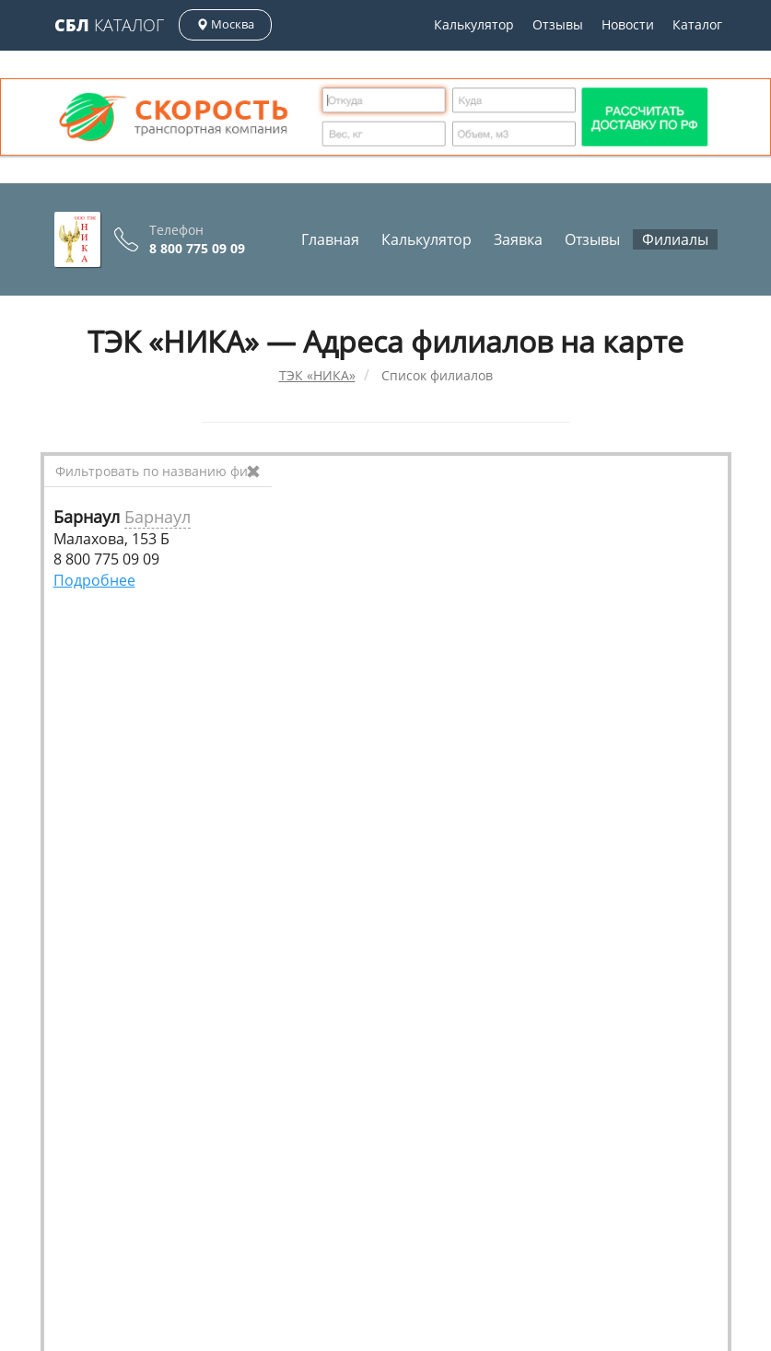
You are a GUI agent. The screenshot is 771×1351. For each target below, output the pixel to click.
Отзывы (557, 24)
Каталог (109, 25)
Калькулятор (474, 24)
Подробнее (94, 580)
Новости (628, 24)
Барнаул (157, 517)
